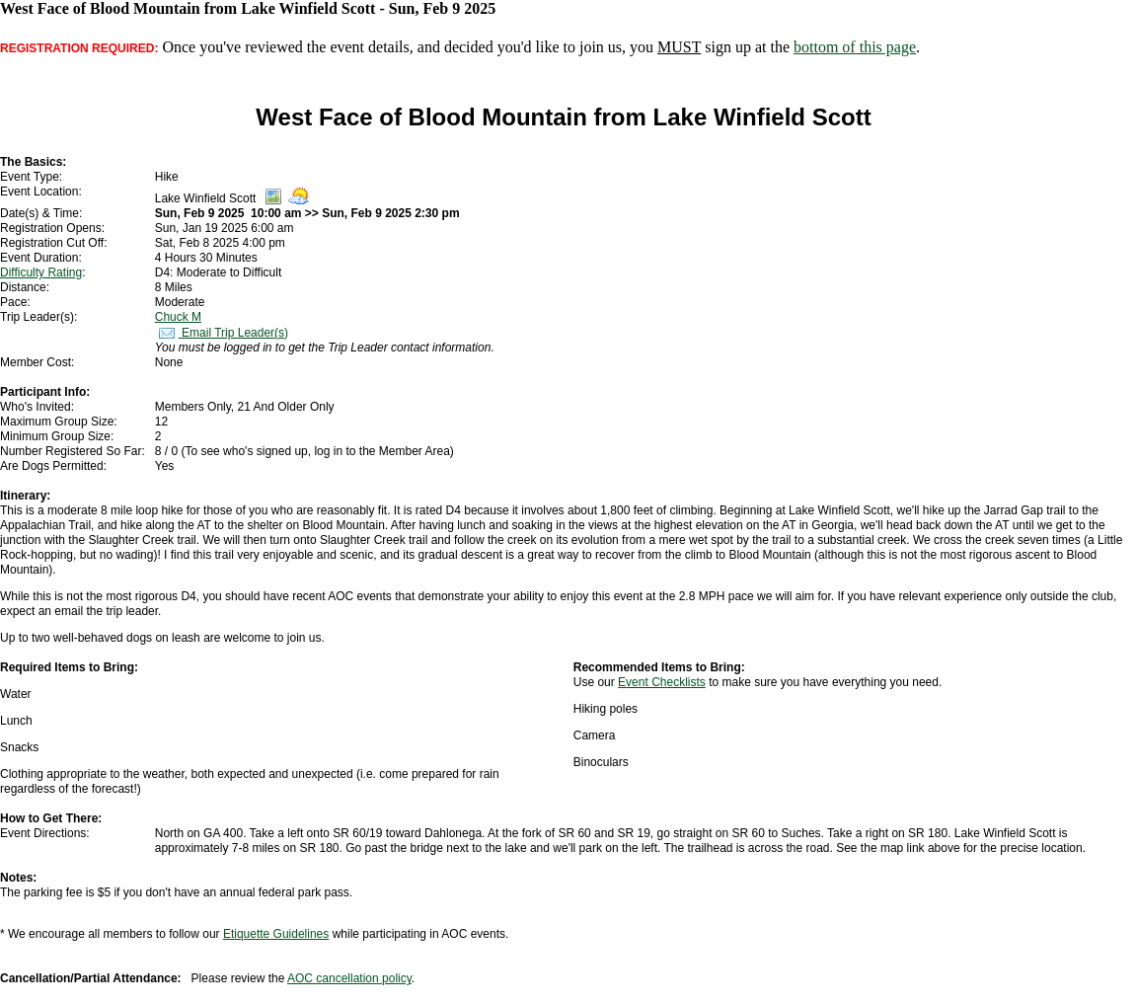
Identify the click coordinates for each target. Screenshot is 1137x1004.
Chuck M (178, 317)
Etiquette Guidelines (276, 934)
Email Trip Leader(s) (221, 333)
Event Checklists (662, 682)
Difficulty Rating (41, 272)
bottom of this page (855, 47)
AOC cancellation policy (349, 978)
